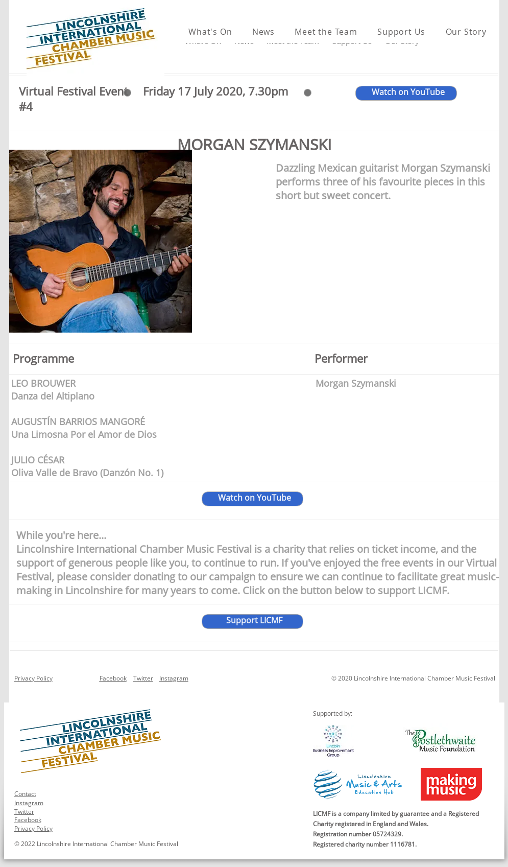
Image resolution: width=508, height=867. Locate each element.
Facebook (113, 678)
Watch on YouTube (254, 497)
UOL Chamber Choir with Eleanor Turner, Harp (408, 416)
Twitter (143, 678)
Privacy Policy (33, 678)
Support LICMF (254, 620)
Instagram (173, 678)
